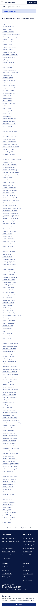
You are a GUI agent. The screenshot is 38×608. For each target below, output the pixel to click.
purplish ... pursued (7, 504)
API (28, 538)
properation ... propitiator (9, 446)
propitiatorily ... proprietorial (10, 448)
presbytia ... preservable (9, 394)
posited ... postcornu (8, 341)
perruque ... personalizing (9, 170)
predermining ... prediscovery (10, 374)
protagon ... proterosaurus (9, 458)
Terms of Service (28, 573)
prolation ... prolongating (9, 435)
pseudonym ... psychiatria (9, 476)
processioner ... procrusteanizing (11, 423)
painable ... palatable (8, 31)
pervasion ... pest (7, 177)
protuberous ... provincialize (10, 466)
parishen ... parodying (8, 80)
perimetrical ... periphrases (10, 157)
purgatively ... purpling (8, 502)
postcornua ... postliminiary (10, 343)
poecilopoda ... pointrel (8, 300)
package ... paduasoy (8, 26)
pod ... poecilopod (7, 297)
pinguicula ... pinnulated (9, 244)
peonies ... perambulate (9, 141)
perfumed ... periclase (8, 152)
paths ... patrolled (7, 100)
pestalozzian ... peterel (8, 180)
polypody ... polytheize (8, 320)
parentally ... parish (7, 77)
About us (25, 567)
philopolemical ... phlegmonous (11, 200)
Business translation (8, 545)
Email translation (7, 555)
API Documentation (29, 542)
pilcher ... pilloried (7, 236)
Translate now (32, 2)
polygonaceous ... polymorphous (11, 315)
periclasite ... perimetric (9, 154)
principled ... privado (8, 415)
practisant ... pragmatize (9, 359)
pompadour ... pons (7, 325)
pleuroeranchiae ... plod (9, 282)
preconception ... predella (9, 371)
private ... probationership (9, 417)
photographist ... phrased (9, 210)
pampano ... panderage (9, 47)
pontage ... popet (7, 328)
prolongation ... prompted (9, 438)
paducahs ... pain (7, 29)
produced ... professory (9, 428)
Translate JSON (27, 555)
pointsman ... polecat (8, 302)
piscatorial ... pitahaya (8, 251)
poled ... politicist (7, 305)
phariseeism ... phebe (8, 193)
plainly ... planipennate (8, 262)
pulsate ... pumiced (7, 492)
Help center (26, 577)
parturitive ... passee (8, 90)
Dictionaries (5, 570)
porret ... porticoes (7, 336)
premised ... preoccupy (8, 387)
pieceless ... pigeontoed (9, 231)
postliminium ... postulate (9, 346)
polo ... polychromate (8, 310)
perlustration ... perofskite (9, 164)
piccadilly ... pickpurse (8, 226)
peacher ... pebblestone (9, 111)
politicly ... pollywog (7, 308)
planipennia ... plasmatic (9, 264)
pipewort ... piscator (7, 249)
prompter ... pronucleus (9, 440)
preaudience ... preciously (9, 366)
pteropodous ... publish (9, 481)
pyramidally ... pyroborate (9, 515)
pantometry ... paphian (8, 57)
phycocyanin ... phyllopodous (10, 216)
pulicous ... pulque (7, 489)
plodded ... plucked (7, 285)
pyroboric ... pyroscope (8, 517)
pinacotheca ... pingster (9, 241)
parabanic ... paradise (8, 62)
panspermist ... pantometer (10, 54)
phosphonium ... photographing (11, 208)
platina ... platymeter (8, 269)
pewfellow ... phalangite (9, 187)
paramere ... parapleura (9, 70)
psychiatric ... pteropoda (9, 479)
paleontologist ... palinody (9, 37)
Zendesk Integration (29, 545)
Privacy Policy (30, 600)
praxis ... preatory (7, 364)
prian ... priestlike (7, 407)
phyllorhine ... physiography (10, 218)
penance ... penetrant (8, 129)
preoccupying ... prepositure (10, 389)
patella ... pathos (7, 98)
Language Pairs (7, 573)
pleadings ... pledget (8, 274)
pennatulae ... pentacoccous (10, 134)
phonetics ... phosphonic (9, 205)
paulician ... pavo (7, 106)
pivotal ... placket (7, 256)
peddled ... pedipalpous (9, 118)
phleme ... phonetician (8, 203)
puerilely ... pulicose (7, 487)
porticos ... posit (6, 338)
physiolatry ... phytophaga (9, 221)
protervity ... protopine (8, 461)
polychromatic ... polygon (9, 313)
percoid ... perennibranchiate (10, 147)
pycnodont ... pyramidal (9, 512)
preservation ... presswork (9, 397)
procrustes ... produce (8, 425)
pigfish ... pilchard (7, 233)
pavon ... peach (6, 108)
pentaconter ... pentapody (9, 136)
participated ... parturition (9, 88)
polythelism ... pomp (8, 323)
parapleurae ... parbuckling (10, 72)
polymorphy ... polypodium (10, 318)
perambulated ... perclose (9, 144)
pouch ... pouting (7, 354)
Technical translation (8, 552)
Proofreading (6, 558)
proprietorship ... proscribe (10, 451)
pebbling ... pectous (7, 113)
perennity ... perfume (8, 149)
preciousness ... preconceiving (11, 369)
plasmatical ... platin (8, 267)
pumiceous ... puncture (8, 494)
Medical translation (8, 548)
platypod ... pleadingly (8, 272)
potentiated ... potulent (8, 351)
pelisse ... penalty (7, 126)
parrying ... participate (8, 85)
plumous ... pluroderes (8, 290)
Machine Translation (8, 567)
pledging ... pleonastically (9, 277)
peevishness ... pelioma (9, 123)
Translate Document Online (10, 542)
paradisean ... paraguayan (9, 65)
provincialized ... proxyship (9, 469)
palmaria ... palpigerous (9, 42)
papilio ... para (6, 60)
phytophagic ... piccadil (8, 223)
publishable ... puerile (8, 484)
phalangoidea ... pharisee (9, 190)
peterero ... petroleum (8, 182)
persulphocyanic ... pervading (10, 175)
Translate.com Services (9, 538)
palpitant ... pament (7, 44)
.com (9, 2)
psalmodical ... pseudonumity (10, 474)
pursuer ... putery (7, 507)
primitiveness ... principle (9, 412)
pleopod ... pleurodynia (8, 279)
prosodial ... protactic (8, 456)
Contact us (26, 570)
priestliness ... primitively (9, 410)
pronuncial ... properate (9, 443)
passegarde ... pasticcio (9, 93)
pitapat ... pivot (6, 254)
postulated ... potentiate (9, 348)
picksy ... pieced (6, 228)
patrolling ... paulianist (8, 103)
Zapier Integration (28, 548)
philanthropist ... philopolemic (11, 198)
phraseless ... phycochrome (10, 213)
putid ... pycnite (6, 510)
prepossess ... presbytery (9, 392)
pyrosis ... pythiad (7, 520)
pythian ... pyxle (6, 522)
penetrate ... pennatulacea (9, 131)
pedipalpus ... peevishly (9, 121)
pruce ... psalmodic (7, 471)
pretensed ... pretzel (8, 402)
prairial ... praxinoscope (9, 361)
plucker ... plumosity (8, 287)
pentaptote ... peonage (8, 139)
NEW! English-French (8, 577)
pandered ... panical (7, 49)
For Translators (27, 580)
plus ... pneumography (8, 292)
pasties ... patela (6, 95)
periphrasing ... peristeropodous (11, 159)
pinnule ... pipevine (7, 246)
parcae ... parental (7, 75)
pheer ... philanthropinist (9, 195)
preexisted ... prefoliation (9, 379)
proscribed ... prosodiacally (10, 453)
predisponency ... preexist (9, 377)
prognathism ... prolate (8, 433)
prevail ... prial (6, 405)
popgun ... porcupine (8, 331)
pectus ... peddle (6, 116)
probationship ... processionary (11, 420)
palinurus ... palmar (7, 39)
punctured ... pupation (8, 497)
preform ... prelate (7, 382)
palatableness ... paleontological (11, 34)
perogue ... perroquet (8, 167)
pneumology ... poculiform (9, 295)
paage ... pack (6, 24)
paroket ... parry (6, 83)
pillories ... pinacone (8, 239)
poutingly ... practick (8, 356)
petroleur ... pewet (7, 185)
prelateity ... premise (8, 384)
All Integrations (27, 552)
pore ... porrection (7, 333)
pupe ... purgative (7, 499)
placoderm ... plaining (8, 259)
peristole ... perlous (7, 162)
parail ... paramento (7, 67)
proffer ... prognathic (8, 430)
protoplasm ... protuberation (10, 464)
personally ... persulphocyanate (11, 172)
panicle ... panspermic (8, 52)
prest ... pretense (7, 400)
